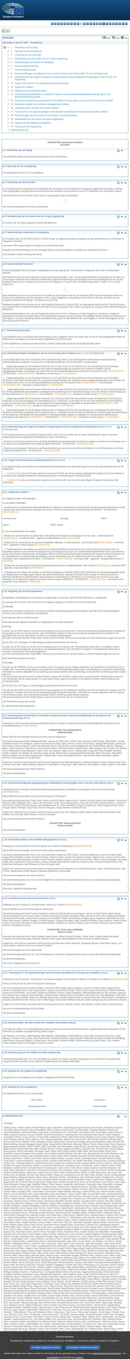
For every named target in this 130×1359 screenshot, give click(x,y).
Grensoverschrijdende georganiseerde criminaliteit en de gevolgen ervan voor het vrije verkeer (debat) (64, 100)
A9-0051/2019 (72, 538)
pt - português (110, 23)
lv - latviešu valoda (91, 23)
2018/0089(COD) (62, 394)
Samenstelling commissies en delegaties (34, 62)
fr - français (78, 23)
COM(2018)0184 (30, 394)
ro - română (113, 23)
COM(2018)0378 (104, 403)
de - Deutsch (65, 23)
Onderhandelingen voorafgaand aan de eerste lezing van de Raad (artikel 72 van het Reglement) (61, 73)
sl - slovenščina (119, 23)
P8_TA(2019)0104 (111, 417)
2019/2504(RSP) (28, 726)
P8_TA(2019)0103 (65, 405)
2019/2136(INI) (101, 565)
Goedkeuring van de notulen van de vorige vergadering (41, 58)
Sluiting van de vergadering (28, 126)
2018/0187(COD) (84, 444)
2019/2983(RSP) (83, 846)
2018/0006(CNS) (97, 579)
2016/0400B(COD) (11, 385)
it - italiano (87, 23)
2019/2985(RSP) (10, 792)
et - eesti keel (68, 23)
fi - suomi (123, 23)
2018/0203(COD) (22, 405)
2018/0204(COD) (68, 417)
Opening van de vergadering (28, 51)
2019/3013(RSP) (118, 979)
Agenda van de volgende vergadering (33, 123)
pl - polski (107, 23)
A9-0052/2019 (42, 545)
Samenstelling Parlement (27, 66)
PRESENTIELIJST (20, 130)
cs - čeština (58, 23)
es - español (55, 23)
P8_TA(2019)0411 (68, 373)
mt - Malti (100, 23)
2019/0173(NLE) (10, 512)
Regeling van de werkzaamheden (31, 90)
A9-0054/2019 (36, 568)
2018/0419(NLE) (64, 559)
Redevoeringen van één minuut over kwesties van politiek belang (46, 115)
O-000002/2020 (13, 480)
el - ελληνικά (71, 23)
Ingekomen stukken (24, 87)
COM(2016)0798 (115, 371)
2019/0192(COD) (51, 450)
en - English (74, 23)
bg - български (52, 23)
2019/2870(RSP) (73, 905)
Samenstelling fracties (25, 69)
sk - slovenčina (116, 23)
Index (7, 31)
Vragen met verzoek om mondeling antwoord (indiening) (42, 83)
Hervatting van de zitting (26, 47)
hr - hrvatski (84, 23)
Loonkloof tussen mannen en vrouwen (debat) (37, 108)
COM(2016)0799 (89, 382)
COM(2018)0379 (35, 417)
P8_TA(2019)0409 (54, 385)
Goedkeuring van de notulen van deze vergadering (39, 119)
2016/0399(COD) (25, 373)
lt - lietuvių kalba (94, 23)
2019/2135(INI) (105, 542)
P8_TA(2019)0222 (105, 394)
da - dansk (62, 23)
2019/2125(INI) (10, 538)
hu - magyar (97, 23)
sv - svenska (126, 23)
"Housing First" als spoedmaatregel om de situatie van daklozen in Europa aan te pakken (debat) (61, 111)
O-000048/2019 (13, 473)
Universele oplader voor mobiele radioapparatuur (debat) (42, 104)
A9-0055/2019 (33, 582)
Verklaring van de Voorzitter (28, 55)
